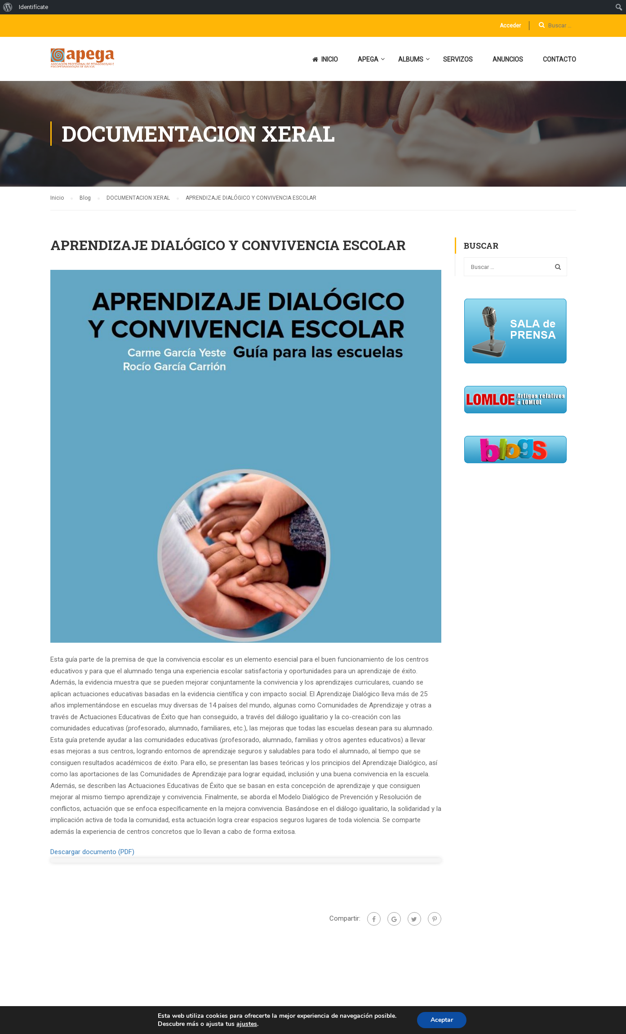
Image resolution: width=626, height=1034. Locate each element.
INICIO (325, 59)
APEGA (368, 59)
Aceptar (442, 1020)
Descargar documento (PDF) (92, 852)
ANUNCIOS (508, 59)
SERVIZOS (458, 59)
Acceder (510, 25)
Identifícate (33, 7)
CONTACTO (559, 59)
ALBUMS (410, 59)
